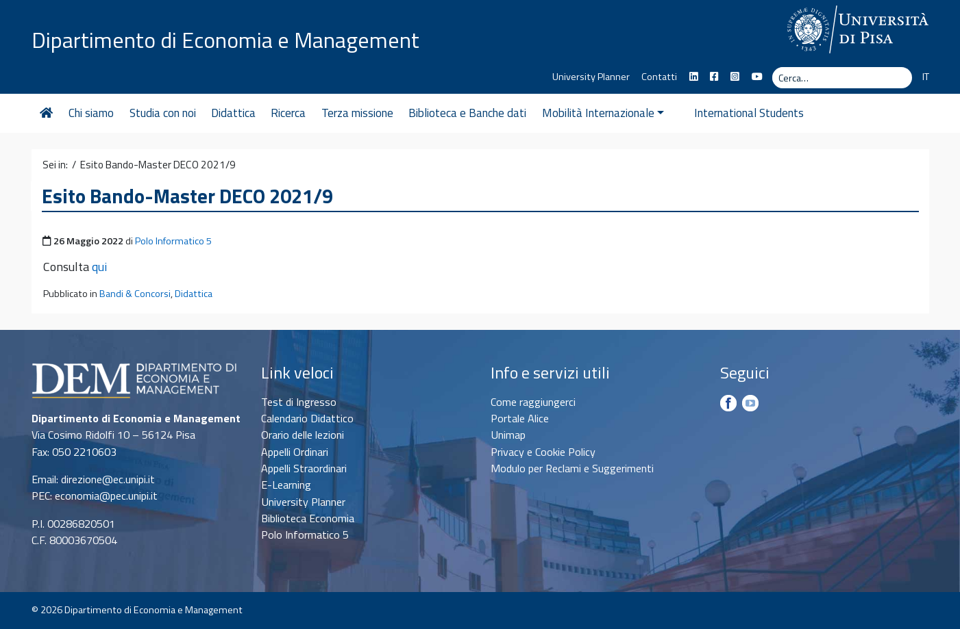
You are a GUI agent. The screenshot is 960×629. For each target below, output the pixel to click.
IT (925, 76)
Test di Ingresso (298, 402)
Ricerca (288, 113)
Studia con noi (163, 113)
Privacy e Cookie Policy (543, 452)
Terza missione (357, 113)
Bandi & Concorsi (135, 293)
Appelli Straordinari (304, 468)
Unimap (508, 434)
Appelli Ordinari (294, 452)
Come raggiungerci (533, 402)
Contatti (659, 76)
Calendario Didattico (307, 418)
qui (99, 266)
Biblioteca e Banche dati (467, 113)
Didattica (233, 113)
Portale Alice (520, 418)
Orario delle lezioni (302, 434)
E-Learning (286, 484)
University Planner (591, 76)
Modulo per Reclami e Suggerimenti (572, 468)
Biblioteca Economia (307, 518)
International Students (734, 113)
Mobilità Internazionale (603, 113)
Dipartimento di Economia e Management (225, 39)
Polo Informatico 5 (173, 240)
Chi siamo (91, 113)
